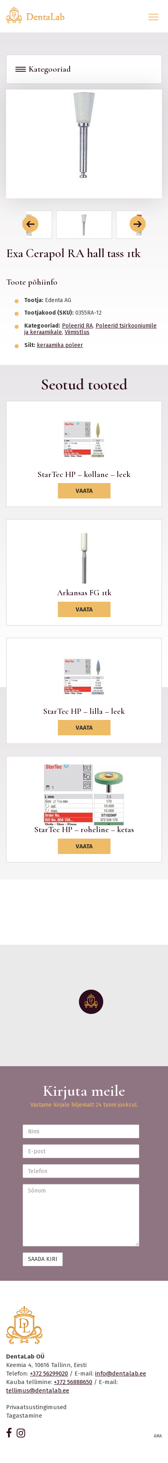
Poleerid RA (77, 325)
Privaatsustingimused (36, 1407)
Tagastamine (24, 1415)
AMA (158, 1436)
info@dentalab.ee (120, 1373)
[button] (30, 224)
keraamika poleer (60, 345)
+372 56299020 (49, 1373)
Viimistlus (77, 332)
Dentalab (40, 14)
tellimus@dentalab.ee (37, 1390)
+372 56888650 (73, 1382)
